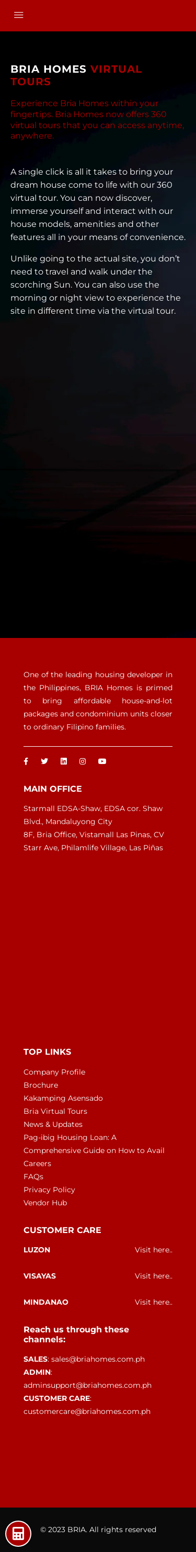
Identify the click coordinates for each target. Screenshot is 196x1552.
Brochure (41, 1085)
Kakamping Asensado (63, 1098)
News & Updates (53, 1124)
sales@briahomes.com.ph (98, 1359)
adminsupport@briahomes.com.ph (88, 1385)
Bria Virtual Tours (55, 1111)
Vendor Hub (45, 1202)
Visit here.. (153, 1249)
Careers (37, 1163)
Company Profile (54, 1072)
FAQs (33, 1176)
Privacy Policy (49, 1189)
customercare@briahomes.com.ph (87, 1411)
